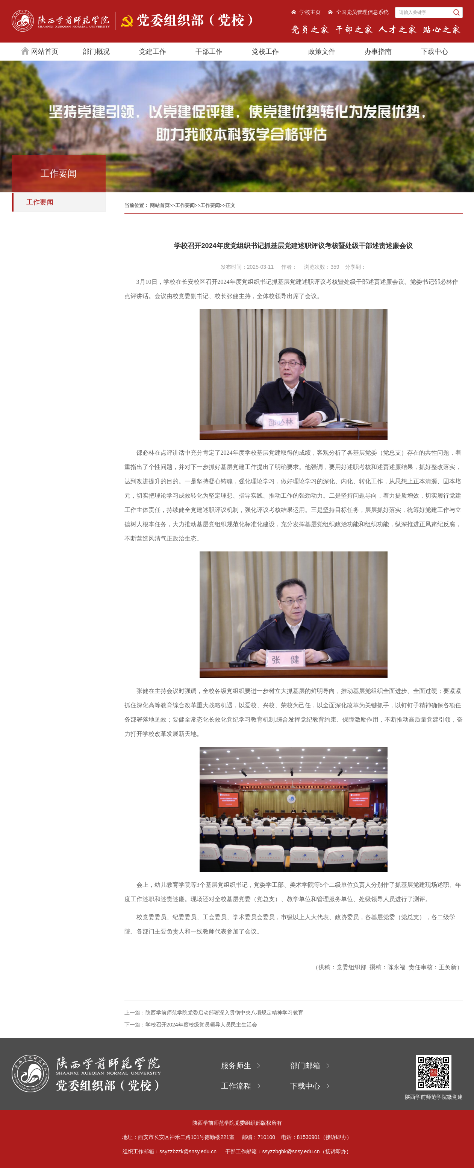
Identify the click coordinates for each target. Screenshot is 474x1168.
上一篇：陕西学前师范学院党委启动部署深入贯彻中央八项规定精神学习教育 (213, 1013)
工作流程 (236, 1086)
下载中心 (434, 51)
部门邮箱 (305, 1065)
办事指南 (378, 51)
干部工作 (209, 51)
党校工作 (265, 51)
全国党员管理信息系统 (362, 12)
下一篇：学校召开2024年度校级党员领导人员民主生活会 (190, 1025)
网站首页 (39, 51)
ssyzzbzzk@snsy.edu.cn (188, 1151)
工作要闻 (39, 202)
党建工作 (152, 51)
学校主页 (310, 12)
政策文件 (321, 51)
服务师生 (236, 1065)
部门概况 (96, 51)
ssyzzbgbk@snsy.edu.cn (291, 1151)
